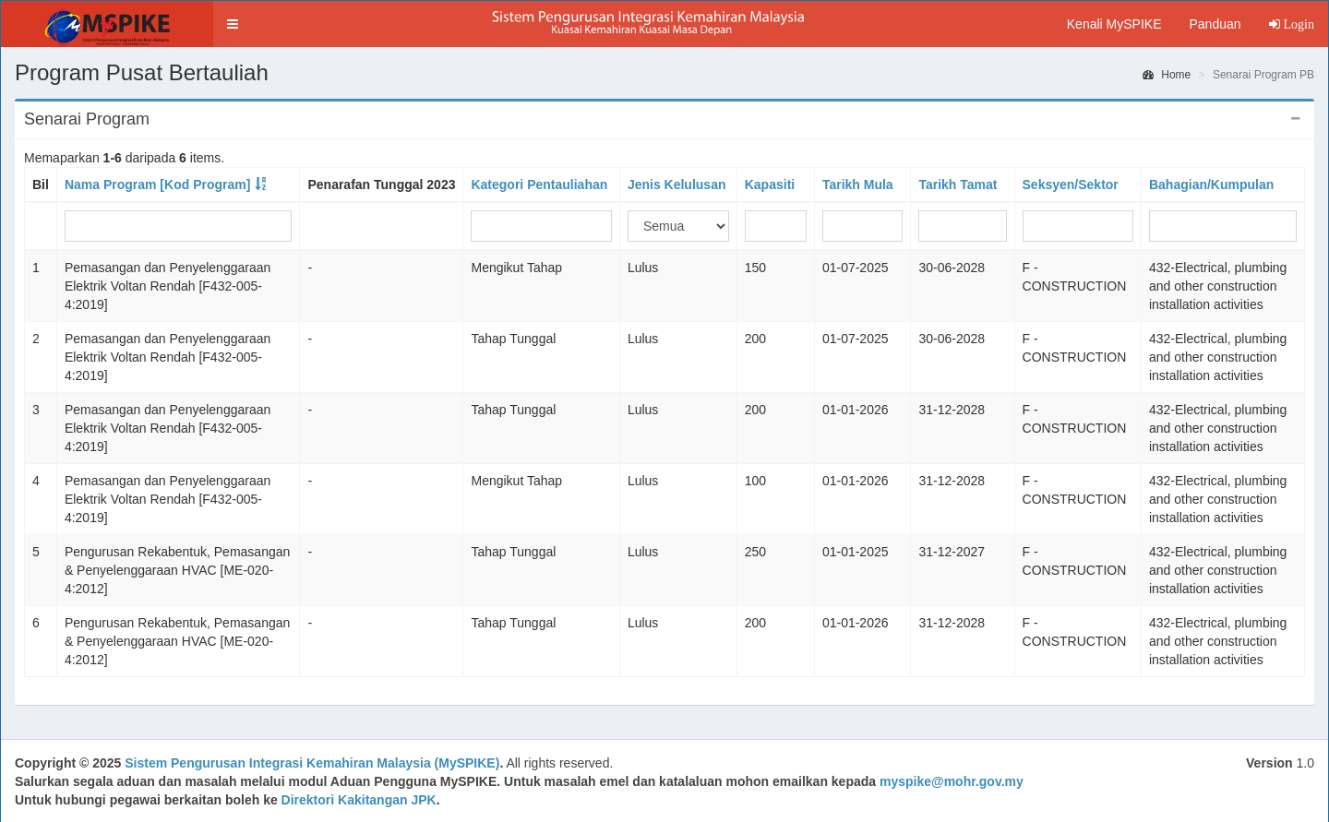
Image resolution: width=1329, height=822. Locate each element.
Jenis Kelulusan (677, 184)
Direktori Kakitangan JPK (359, 799)
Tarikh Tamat (957, 184)
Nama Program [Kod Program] (157, 184)
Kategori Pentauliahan (539, 184)
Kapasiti (770, 184)
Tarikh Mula (857, 184)
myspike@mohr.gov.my (952, 781)
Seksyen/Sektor (1071, 184)
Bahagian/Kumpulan (1211, 184)
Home (1167, 74)
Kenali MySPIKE (1114, 24)
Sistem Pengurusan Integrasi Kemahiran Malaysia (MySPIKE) (312, 763)
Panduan (1214, 24)
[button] (232, 24)
